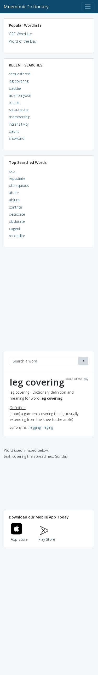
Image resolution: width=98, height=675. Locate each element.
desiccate (17, 214)
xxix (12, 171)
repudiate (17, 178)
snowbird (17, 138)
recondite (17, 235)
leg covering (18, 81)
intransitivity (18, 124)
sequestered (19, 73)
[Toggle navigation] (88, 6)
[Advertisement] (49, 302)
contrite (15, 207)
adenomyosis (20, 95)
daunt (14, 131)
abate (14, 192)
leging (48, 427)
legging (35, 427)
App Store (19, 536)
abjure (14, 199)
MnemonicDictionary (26, 6)
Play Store (46, 536)
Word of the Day (22, 41)
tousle (14, 102)
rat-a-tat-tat (19, 109)
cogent (14, 228)
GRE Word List (21, 33)
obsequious (19, 185)
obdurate (17, 221)
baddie (15, 88)
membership (20, 116)
